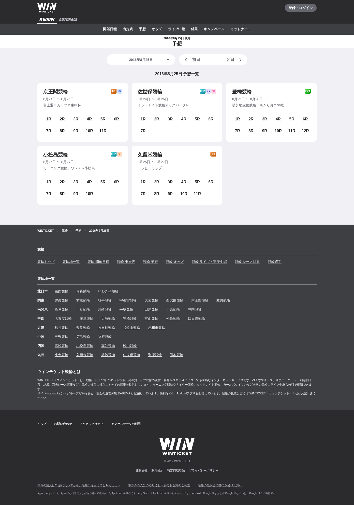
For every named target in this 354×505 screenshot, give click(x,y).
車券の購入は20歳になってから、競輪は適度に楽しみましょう (78, 485)
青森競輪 (83, 291)
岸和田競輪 (156, 328)
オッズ (157, 29)
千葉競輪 (83, 309)
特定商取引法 (176, 470)
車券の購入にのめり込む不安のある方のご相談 (159, 485)
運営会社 (142, 470)
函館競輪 (61, 291)
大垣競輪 (108, 318)
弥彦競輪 (61, 300)
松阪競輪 (173, 318)
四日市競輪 (196, 318)
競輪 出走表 (126, 262)
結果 (194, 29)
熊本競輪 (176, 355)
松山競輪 (130, 346)
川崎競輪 (105, 309)
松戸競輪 (61, 309)
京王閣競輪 (55, 91)
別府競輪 (155, 355)
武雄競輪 (108, 355)
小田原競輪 (149, 309)
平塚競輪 (126, 309)
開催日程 (110, 29)
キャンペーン (214, 29)
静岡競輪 (195, 309)
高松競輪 (61, 346)
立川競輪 (223, 300)
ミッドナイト (240, 29)
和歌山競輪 (131, 328)
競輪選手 (274, 262)
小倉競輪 (61, 355)
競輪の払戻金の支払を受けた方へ (220, 485)
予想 (142, 29)
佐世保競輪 (150, 91)
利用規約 (157, 470)
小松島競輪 (55, 154)
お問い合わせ (63, 424)
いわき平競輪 (108, 291)
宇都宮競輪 (128, 300)
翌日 (235, 60)
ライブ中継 (176, 29)
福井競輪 (61, 328)
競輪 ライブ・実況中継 (209, 262)
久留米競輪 (150, 154)
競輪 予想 (150, 262)
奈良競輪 (83, 328)
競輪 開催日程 (98, 262)
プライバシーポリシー (203, 470)
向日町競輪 (106, 328)
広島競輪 (83, 337)
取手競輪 (105, 300)
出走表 (128, 29)
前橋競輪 (83, 300)
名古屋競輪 (63, 318)
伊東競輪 (173, 309)
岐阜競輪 (86, 318)
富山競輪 (151, 318)
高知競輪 (108, 346)
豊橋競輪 (242, 91)
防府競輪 (105, 337)
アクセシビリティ (91, 424)
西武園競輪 (174, 300)
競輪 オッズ (175, 262)
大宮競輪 (151, 300)
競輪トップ (46, 262)
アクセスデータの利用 (126, 424)
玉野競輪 (61, 337)
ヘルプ (41, 424)
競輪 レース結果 (247, 262)
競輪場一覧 (71, 262)
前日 (191, 60)
